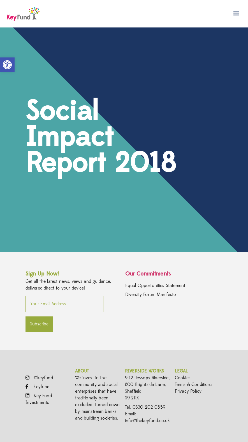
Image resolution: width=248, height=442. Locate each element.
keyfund (38, 387)
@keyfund (39, 378)
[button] (7, 64)
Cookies (183, 378)
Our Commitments (148, 273)
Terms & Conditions (193, 384)
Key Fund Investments (39, 399)
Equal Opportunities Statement (155, 286)
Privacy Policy (188, 391)
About (82, 371)
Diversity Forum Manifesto (150, 295)
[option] (124, 139)
